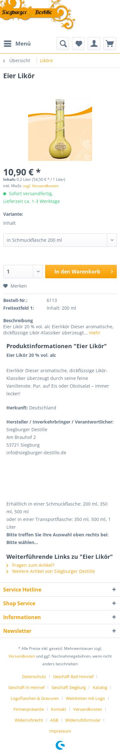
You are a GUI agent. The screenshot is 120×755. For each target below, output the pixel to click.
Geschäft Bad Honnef (73, 676)
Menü (17, 42)
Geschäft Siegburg (69, 687)
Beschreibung (18, 320)
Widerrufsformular (82, 720)
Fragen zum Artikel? (30, 565)
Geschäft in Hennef (26, 687)
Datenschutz (34, 676)
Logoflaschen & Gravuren (35, 698)
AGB (54, 720)
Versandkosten (22, 656)
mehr (94, 333)
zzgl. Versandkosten (41, 186)
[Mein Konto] (94, 43)
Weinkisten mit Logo (85, 698)
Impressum (60, 731)
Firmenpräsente (28, 709)
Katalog (100, 687)
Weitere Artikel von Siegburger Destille (50, 571)
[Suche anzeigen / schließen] (62, 43)
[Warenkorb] (109, 43)
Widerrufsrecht (29, 720)
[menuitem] (17, 43)
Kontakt (58, 709)
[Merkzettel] (78, 43)
